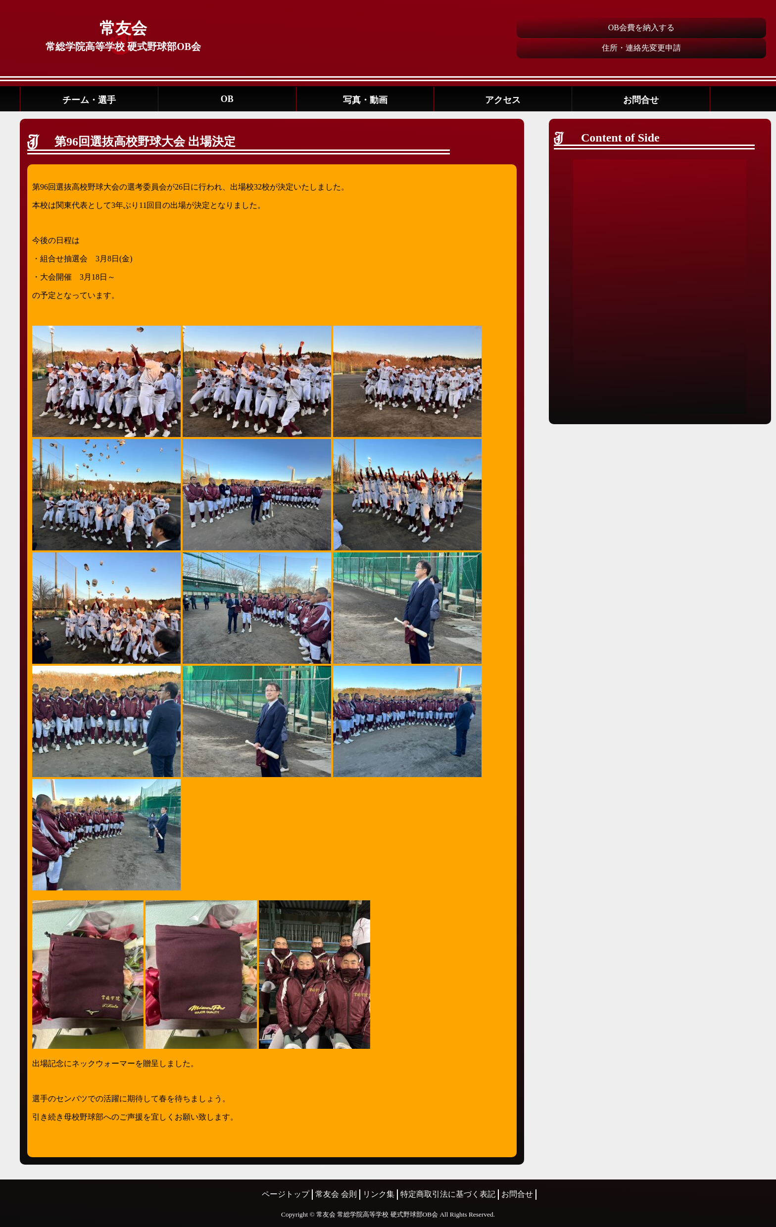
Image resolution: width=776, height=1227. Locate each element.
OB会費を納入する (641, 27)
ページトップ (285, 1194)
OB (227, 99)
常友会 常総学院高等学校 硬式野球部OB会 (377, 1214)
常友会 (123, 28)
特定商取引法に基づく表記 (447, 1194)
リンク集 (378, 1194)
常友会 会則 (336, 1194)
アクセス (503, 100)
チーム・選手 (89, 100)
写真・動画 (365, 100)
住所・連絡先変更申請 (641, 48)
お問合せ (641, 100)
